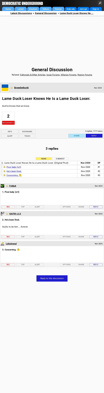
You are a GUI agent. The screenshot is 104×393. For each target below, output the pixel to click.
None (43, 159)
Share (77, 136)
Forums (58, 9)
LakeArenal (11, 243)
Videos (46, 9)
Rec (8, 207)
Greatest (33, 9)
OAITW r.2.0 (15, 214)
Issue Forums (53, 75)
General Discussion (46, 13)
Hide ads (71, 9)
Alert (10, 136)
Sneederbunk (21, 87)
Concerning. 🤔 (14, 175)
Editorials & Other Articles (32, 75)
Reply (94, 136)
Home (8, 9)
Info (10, 131)
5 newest (60, 159)
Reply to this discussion (52, 278)
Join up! (83, 9)
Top (23, 207)
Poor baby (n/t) (14, 167)
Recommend (8, 123)
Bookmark (27, 131)
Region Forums (85, 75)
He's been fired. (14, 171)
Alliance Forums (69, 75)
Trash (27, 136)
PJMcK (12, 186)
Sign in (96, 9)
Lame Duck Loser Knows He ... (76, 13)
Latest (21, 9)
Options (67, 207)
